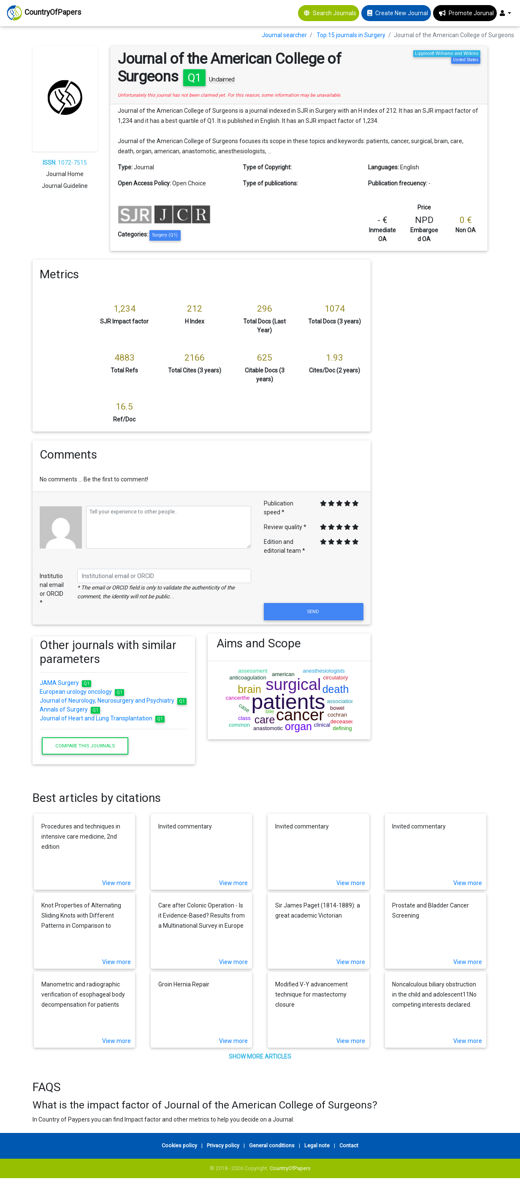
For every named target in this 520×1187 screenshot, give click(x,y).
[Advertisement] (435, 386)
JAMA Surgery (65, 682)
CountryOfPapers (290, 1168)
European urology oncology (82, 691)
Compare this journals (85, 746)
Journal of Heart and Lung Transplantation (102, 718)
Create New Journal (401, 13)
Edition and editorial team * (284, 546)
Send (313, 611)
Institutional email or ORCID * (52, 589)
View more (116, 883)
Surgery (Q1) (165, 235)
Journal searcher (284, 35)
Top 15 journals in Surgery (351, 35)
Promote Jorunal (471, 13)
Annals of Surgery (70, 709)
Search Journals (334, 13)
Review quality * (285, 527)
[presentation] (313, 580)
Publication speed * (278, 508)
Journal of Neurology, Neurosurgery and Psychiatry (113, 700)
